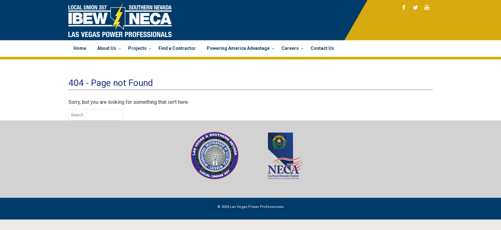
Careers (290, 48)
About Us (107, 48)
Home (79, 48)
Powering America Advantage (239, 48)
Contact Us (322, 48)
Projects (138, 48)
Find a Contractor (177, 48)
